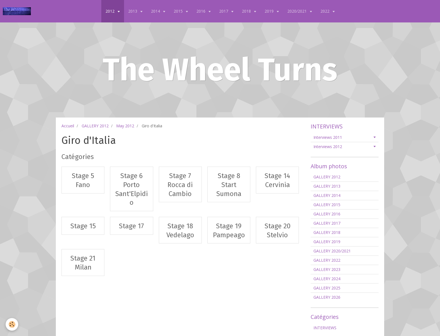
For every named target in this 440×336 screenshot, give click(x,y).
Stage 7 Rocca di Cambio (180, 184)
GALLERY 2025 (326, 288)
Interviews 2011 (327, 137)
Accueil (67, 125)
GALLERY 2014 (326, 195)
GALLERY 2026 (326, 297)
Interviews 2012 (327, 146)
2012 (111, 11)
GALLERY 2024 (326, 278)
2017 (224, 11)
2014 (156, 11)
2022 (325, 11)
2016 (201, 11)
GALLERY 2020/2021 (332, 251)
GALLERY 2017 (326, 223)
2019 (270, 11)
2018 (247, 11)
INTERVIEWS (324, 327)
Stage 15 (83, 226)
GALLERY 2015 (326, 204)
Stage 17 (131, 226)
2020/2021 (297, 11)
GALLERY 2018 (326, 232)
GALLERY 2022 (326, 260)
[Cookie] (12, 324)
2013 (133, 11)
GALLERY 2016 (326, 214)
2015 (179, 11)
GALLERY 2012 (95, 125)
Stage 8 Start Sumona (228, 184)
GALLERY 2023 (326, 269)
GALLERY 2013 (326, 186)
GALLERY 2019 (326, 241)
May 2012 (125, 125)
